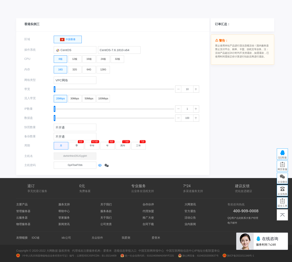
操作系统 (30, 49)
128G (103, 68)
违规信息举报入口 (125, 250)
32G (74, 68)
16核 (88, 58)
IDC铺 (35, 237)
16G (60, 68)
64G (89, 68)
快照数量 (30, 127)
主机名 (28, 156)
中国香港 (67, 38)
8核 (60, 58)
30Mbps (74, 97)
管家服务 (64, 217)
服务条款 (106, 211)
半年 (94, 144)
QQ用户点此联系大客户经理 (243, 218)
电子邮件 (232, 222)
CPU (27, 58)
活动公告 (190, 217)
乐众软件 (97, 237)
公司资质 (106, 224)
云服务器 (22, 217)
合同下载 (148, 224)
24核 (103, 58)
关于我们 (106, 217)
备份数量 (30, 136)
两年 (125, 144)
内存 (27, 69)
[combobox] (75, 50)
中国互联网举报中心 (151, 250)
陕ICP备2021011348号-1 (238, 255)
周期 (27, 145)
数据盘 (28, 117)
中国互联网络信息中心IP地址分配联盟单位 (193, 250)
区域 (27, 39)
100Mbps (103, 97)
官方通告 (190, 211)
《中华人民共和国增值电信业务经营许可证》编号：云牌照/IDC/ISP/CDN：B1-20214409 (66, 255)
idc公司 (66, 237)
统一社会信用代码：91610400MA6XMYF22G (147, 255)
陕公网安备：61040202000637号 (198, 255)
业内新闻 (190, 224)
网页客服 (282, 169)
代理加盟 (148, 211)
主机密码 (30, 165)
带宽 (27, 89)
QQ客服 (282, 157)
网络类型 (30, 80)
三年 (141, 144)
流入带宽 (30, 98)
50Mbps (89, 97)
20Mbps (60, 97)
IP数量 (28, 108)
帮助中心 (64, 211)
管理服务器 (23, 211)
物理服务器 (23, 224)
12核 (74, 58)
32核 (117, 58)
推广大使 (148, 217)
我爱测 (126, 237)
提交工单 (282, 205)
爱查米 (156, 237)
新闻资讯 (64, 224)
